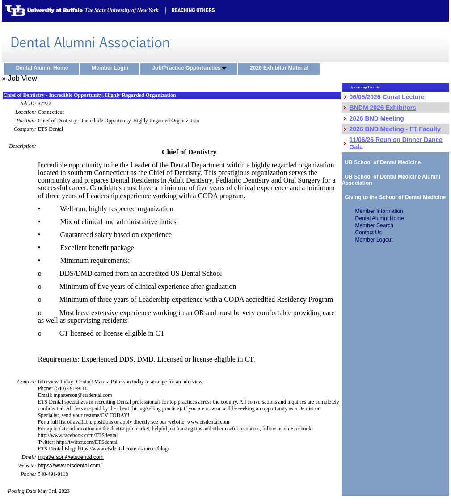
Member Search (374, 225)
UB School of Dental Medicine (381, 162)
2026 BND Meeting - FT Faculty (395, 129)
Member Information (379, 211)
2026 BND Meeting (377, 118)
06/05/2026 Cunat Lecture (387, 96)
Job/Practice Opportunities (191, 68)
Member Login (112, 68)
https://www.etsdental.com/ (70, 465)
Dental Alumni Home (43, 68)
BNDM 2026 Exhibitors (383, 107)
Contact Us (368, 232)
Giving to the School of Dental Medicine (394, 197)
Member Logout (374, 240)
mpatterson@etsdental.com (71, 457)
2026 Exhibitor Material (281, 68)
